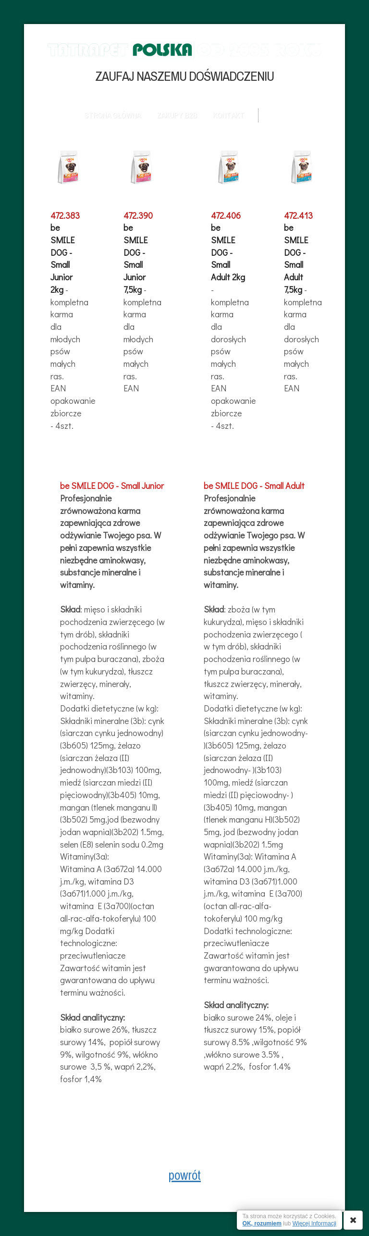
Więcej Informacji (314, 1223)
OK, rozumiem (262, 1223)
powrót (184, 1175)
